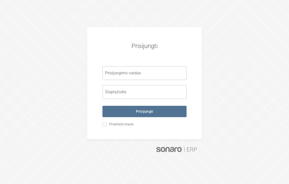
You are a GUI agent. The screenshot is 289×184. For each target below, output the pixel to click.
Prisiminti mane (121, 124)
